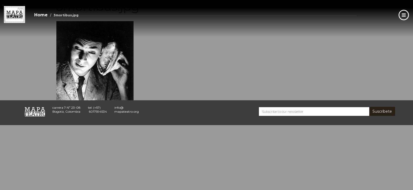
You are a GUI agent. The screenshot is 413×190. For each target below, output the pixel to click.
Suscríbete (382, 111)
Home (41, 14)
